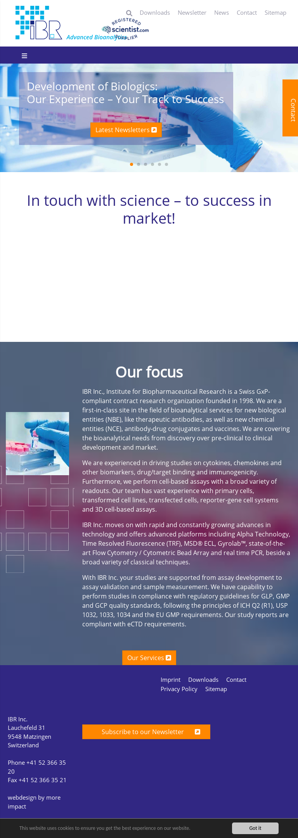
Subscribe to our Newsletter (146, 732)
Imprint (170, 679)
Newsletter (192, 12)
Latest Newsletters (126, 130)
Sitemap (275, 12)
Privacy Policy (179, 689)
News (221, 12)
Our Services (149, 658)
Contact (247, 12)
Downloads (155, 12)
